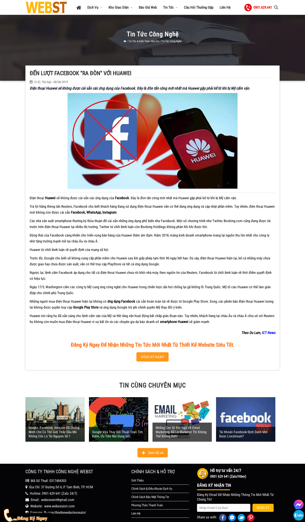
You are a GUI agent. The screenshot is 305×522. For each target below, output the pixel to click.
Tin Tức (170, 7)
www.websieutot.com (59, 494)
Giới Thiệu (137, 468)
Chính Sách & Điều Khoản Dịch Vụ (151, 477)
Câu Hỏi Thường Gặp (198, 7)
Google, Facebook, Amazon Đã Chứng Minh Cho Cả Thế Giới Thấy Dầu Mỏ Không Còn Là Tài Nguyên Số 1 (54, 420)
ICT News (268, 321)
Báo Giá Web (148, 7)
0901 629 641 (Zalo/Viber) (228, 464)
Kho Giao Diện (120, 7)
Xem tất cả (152, 440)
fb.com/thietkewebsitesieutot (65, 500)
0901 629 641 (51, 481)
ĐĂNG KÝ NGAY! (152, 345)
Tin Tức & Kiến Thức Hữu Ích (143, 41)
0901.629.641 (262, 7)
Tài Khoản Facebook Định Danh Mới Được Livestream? (243, 422)
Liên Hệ (225, 7)
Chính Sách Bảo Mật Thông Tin (150, 485)
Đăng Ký (263, 496)
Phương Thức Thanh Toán (147, 493)
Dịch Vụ (94, 7)
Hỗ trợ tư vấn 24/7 (225, 458)
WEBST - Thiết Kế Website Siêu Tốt (176, 518)
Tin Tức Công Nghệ (171, 41)
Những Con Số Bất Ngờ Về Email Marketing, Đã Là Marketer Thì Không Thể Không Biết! (181, 420)
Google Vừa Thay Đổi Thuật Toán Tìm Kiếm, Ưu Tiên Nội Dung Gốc (117, 422)
